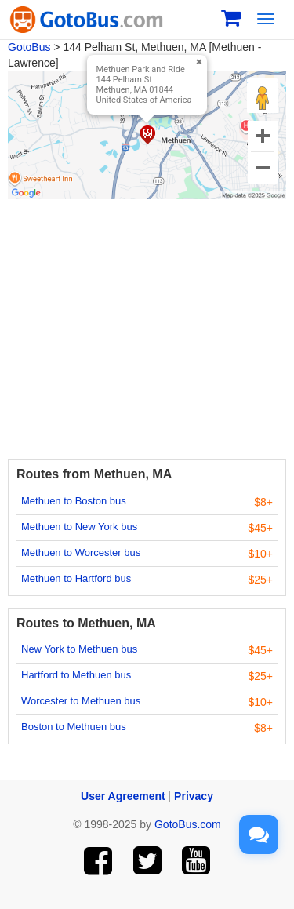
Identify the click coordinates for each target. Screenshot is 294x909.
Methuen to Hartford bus (76, 578)
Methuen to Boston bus (73, 501)
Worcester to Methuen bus (80, 701)
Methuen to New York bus (79, 527)
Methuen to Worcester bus (80, 552)
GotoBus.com (187, 824)
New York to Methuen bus (79, 649)
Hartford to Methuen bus (76, 675)
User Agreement (123, 796)
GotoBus (29, 47)
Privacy (193, 796)
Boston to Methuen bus (73, 727)
